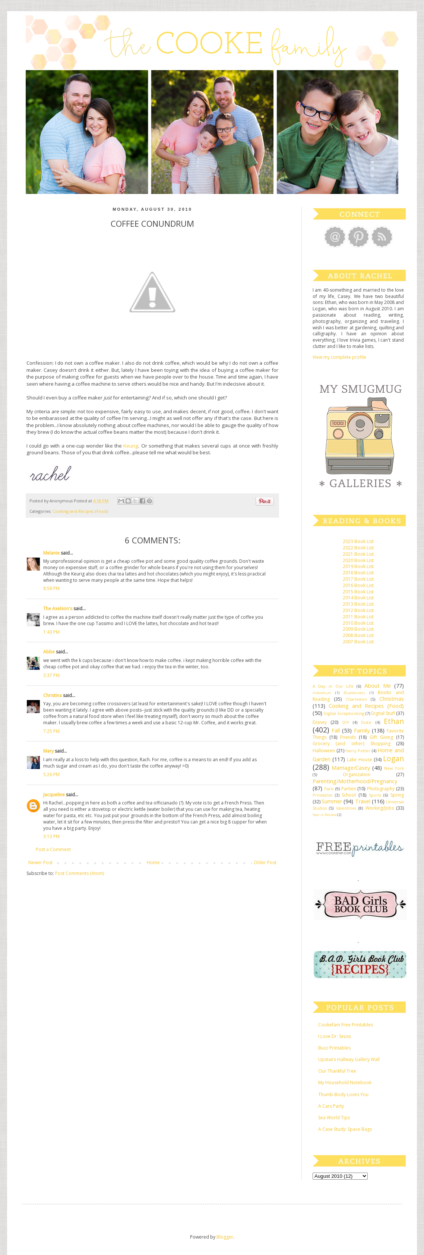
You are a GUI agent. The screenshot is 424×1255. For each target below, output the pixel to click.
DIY (345, 722)
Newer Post (40, 862)
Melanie (51, 553)
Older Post (265, 862)
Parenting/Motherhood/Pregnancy (355, 781)
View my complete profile (339, 357)
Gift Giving (381, 737)
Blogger (224, 1237)
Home (153, 862)
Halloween (324, 750)
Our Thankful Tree (337, 1071)
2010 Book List (358, 623)
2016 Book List (358, 585)
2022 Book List (358, 548)
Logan (393, 758)
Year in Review (324, 814)
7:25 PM (51, 731)
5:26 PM (51, 774)
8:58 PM (51, 588)
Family (362, 730)
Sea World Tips (334, 1117)
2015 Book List (358, 592)
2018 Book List (358, 573)
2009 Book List (358, 629)
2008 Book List (358, 635)
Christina (52, 695)
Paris (328, 788)
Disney (320, 722)
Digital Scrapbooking (344, 713)
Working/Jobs (380, 808)
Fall (336, 730)
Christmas (391, 698)
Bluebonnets (354, 692)
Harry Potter (357, 750)
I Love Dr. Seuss (334, 1036)
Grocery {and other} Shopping (351, 743)
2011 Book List (358, 617)
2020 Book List (358, 560)
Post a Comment (53, 849)
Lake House (359, 759)
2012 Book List (358, 610)
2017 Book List (358, 579)
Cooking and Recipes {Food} (80, 511)
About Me (377, 685)
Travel (362, 801)
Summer (332, 801)
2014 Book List (358, 597)
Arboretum (322, 692)
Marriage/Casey (351, 767)
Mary (48, 751)
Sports (375, 795)
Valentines (346, 808)
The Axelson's (57, 608)
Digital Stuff (383, 713)
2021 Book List (358, 554)
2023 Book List (358, 541)
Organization (356, 774)
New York (394, 768)
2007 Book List (358, 642)
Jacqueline (54, 794)
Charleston (356, 699)
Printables (322, 795)
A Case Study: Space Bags (345, 1129)
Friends (348, 737)
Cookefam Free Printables (345, 1025)
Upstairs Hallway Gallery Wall (349, 1059)
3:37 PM (51, 675)
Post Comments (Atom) (79, 873)
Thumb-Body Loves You (343, 1094)
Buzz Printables (334, 1048)
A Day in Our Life (333, 686)
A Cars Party (331, 1106)
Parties (348, 788)
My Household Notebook (344, 1082)
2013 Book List (358, 604)
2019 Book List (358, 566)
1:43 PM (51, 632)
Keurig (130, 445)
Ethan (394, 721)
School (349, 795)
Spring (397, 795)
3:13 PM (51, 836)
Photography (381, 788)
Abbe (49, 652)
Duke (366, 722)
